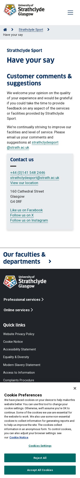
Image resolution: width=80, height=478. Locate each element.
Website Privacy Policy (18, 334)
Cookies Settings (40, 445)
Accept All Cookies (40, 470)
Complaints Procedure (18, 380)
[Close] (75, 388)
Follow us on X (22, 215)
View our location (24, 183)
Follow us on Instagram (29, 220)
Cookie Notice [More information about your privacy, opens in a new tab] (18, 437)
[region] (40, 430)
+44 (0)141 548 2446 (27, 172)
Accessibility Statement (19, 349)
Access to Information (19, 372)
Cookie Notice (13, 342)
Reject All (40, 457)
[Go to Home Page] (5, 30)
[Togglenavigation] (70, 12)
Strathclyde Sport (31, 30)
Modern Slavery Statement (21, 365)
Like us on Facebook (26, 210)
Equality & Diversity (16, 357)
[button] (40, 258)
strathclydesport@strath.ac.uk (34, 178)
